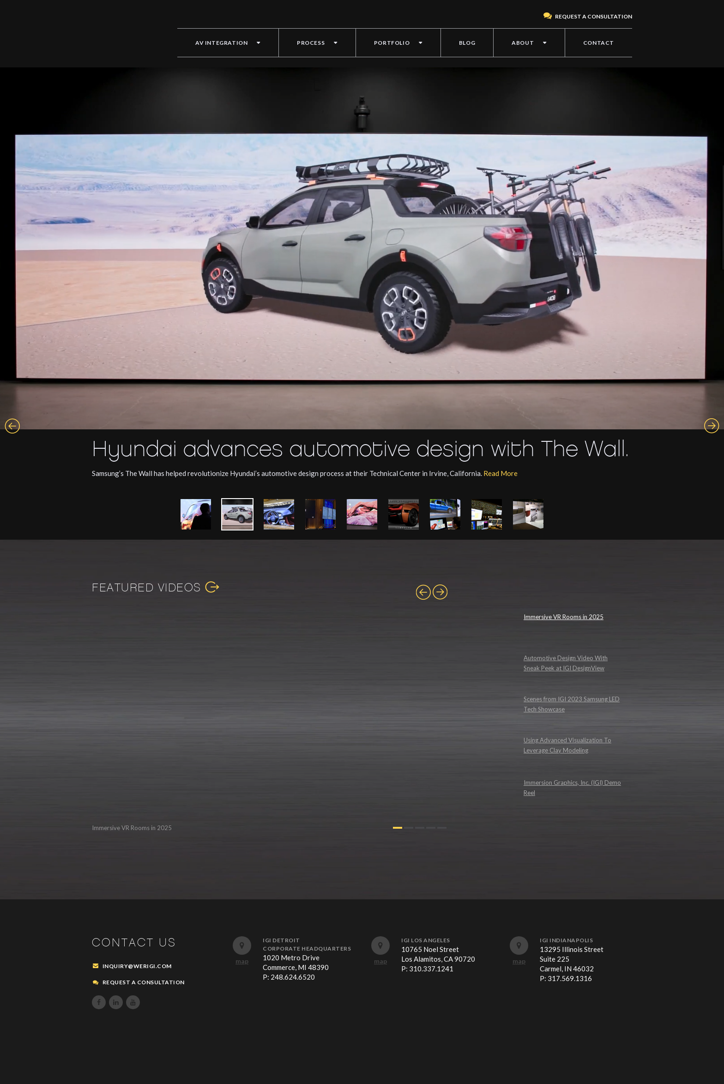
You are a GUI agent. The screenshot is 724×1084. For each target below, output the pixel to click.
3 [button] (419, 828)
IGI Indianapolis (566, 940)
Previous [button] (12, 426)
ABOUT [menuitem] (523, 42)
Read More (500, 473)
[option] (362, 278)
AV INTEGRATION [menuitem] (221, 42)
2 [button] (408, 828)
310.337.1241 (431, 968)
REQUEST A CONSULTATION (587, 16)
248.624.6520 (293, 977)
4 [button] (430, 828)
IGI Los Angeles (425, 940)
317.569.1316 (570, 978)
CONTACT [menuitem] (598, 42)
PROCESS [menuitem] (311, 42)
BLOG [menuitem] (467, 42)
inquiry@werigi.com (137, 966)
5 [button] (441, 828)
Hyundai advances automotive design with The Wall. (360, 450)
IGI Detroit (281, 940)
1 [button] (397, 828)
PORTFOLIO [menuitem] (392, 42)
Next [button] (711, 426)
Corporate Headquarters (307, 948)
